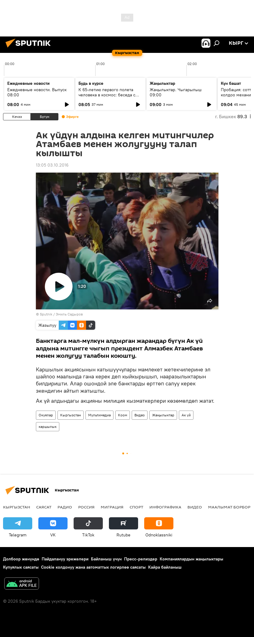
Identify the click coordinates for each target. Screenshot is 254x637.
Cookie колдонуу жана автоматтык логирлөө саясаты (93, 567)
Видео (139, 415)
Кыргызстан (70, 415)
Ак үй (186, 415)
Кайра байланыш (165, 567)
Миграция (112, 507)
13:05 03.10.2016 (52, 165)
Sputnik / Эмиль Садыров (61, 314)
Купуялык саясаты (21, 567)
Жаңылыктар (163, 415)
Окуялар (46, 415)
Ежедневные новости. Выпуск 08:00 (37, 92)
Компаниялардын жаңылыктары (191, 559)
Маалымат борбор (229, 507)
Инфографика (165, 507)
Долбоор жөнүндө (21, 559)
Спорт (136, 507)
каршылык (48, 426)
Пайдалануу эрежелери (65, 559)
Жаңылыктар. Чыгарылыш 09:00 (176, 92)
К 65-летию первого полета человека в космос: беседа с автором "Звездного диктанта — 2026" (109, 97)
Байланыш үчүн (106, 559)
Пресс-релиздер (140, 559)
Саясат (43, 507)
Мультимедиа (99, 415)
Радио (64, 507)
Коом (122, 415)
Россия (86, 507)
